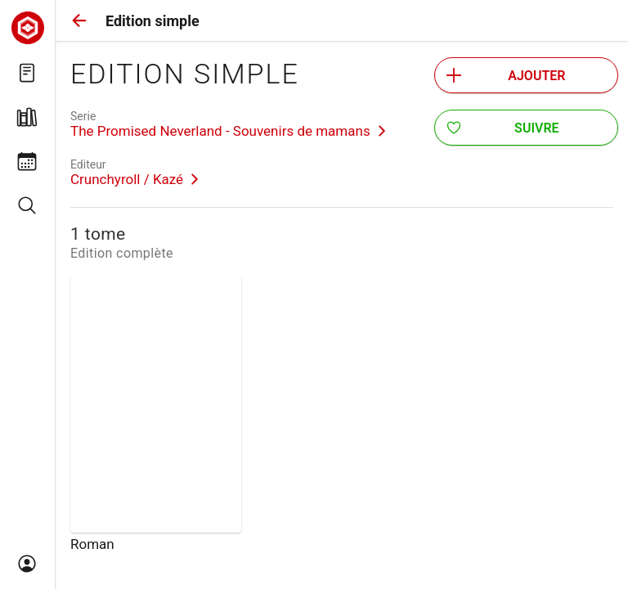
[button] (79, 20)
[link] (228, 124)
